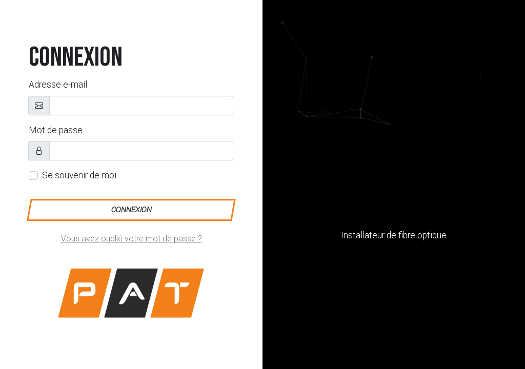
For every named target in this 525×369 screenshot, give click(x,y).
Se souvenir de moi (79, 175)
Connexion (131, 210)
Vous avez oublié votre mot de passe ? (131, 238)
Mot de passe (56, 130)
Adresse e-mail (58, 85)
